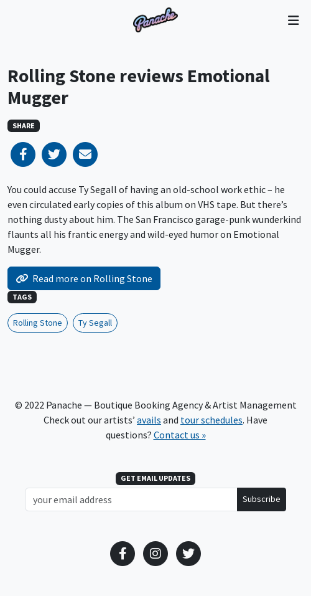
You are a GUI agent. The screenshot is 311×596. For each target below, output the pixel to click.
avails (149, 420)
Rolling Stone (37, 322)
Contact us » (180, 434)
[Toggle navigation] (293, 19)
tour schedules (211, 420)
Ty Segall (95, 322)
